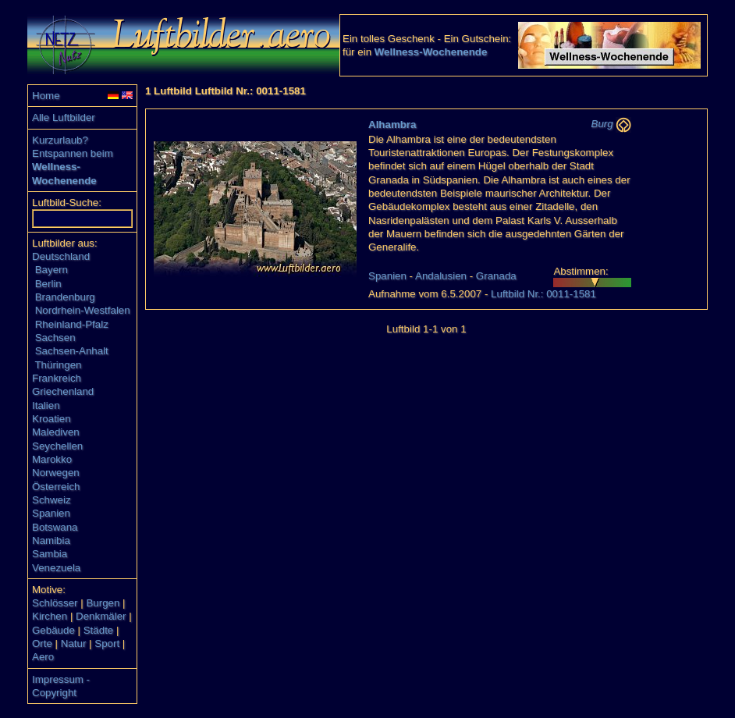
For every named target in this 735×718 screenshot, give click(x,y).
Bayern (51, 269)
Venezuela (56, 568)
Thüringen (57, 365)
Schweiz (51, 500)
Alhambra (392, 124)
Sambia (49, 554)
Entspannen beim (72, 153)
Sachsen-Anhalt (71, 351)
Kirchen (49, 616)
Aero (43, 657)
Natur (74, 643)
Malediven (56, 432)
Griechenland (63, 391)
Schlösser (55, 603)
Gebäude (53, 630)
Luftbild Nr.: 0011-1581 (543, 294)
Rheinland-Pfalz (71, 324)
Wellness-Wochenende (431, 52)
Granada (496, 276)
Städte (98, 630)
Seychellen (57, 446)
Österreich (56, 486)
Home (46, 95)
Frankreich (56, 378)
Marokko (52, 459)
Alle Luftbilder (63, 117)
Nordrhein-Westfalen (82, 310)
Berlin (48, 284)
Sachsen (55, 337)
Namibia (51, 540)
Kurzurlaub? (60, 140)
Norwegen (56, 472)
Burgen (102, 603)
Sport (106, 643)
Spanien (51, 513)
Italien (46, 405)
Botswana (55, 527)
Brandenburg (65, 297)
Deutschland (61, 256)
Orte (42, 643)
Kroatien (51, 419)
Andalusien (441, 276)
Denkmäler (101, 616)
